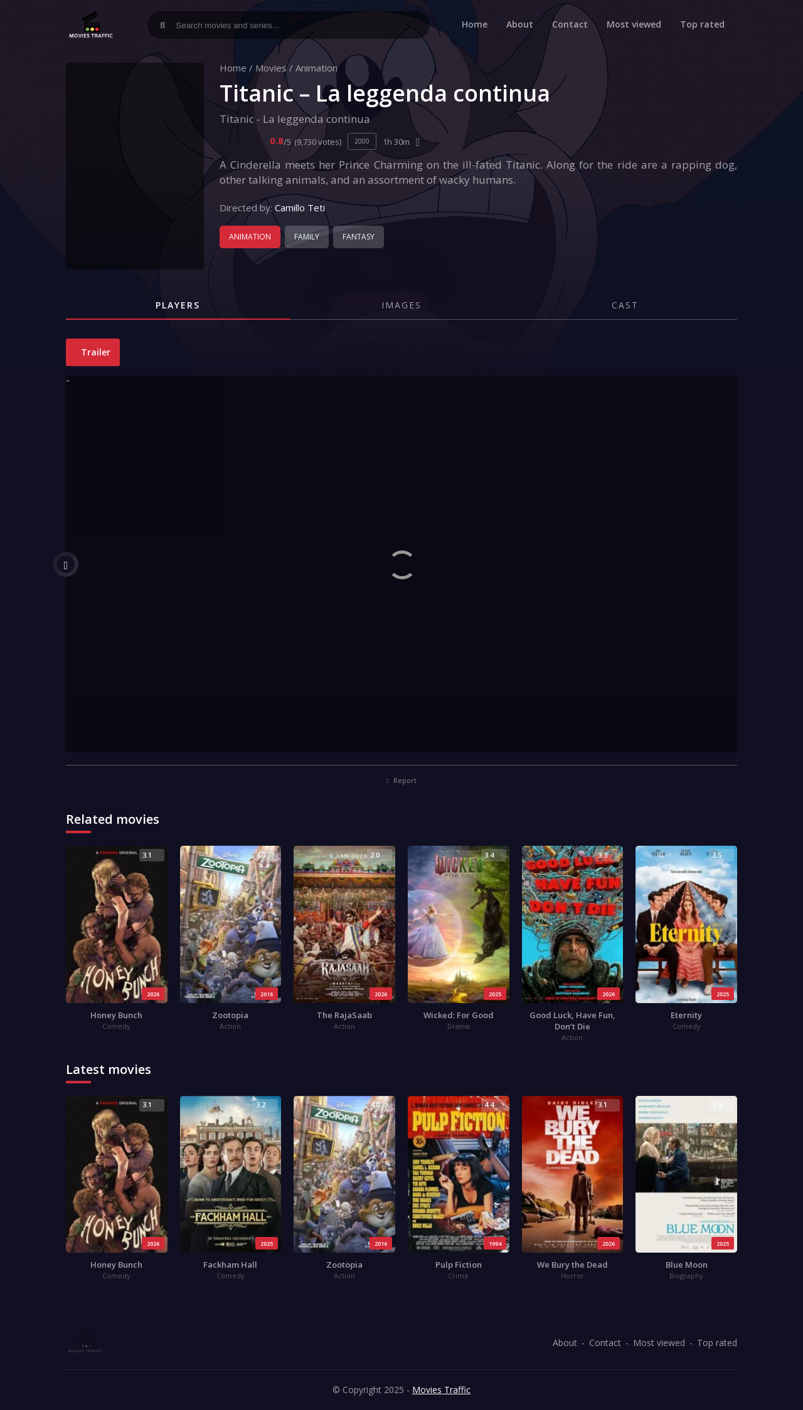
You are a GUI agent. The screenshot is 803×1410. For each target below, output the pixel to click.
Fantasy (359, 236)
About (519, 24)
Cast (625, 305)
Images (401, 305)
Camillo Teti (300, 207)
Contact (570, 24)
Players (178, 305)
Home (474, 24)
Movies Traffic (441, 1390)
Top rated (702, 24)
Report (401, 780)
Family (306, 236)
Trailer (94, 352)
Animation (316, 67)
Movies (271, 67)
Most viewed (634, 24)
